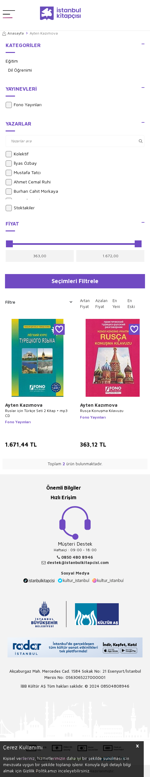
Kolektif (17, 154)
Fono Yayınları (24, 105)
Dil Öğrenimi (20, 70)
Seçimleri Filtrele (75, 280)
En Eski (131, 303)
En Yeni (116, 303)
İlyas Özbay (21, 163)
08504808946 (115, 686)
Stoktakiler (20, 208)
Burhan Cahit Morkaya (32, 191)
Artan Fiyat (85, 303)
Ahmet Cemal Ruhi (28, 182)
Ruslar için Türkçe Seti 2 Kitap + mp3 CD (36, 413)
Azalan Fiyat (101, 303)
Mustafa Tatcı (23, 173)
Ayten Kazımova (23, 405)
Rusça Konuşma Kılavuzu (101, 410)
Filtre (38, 302)
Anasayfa (13, 33)
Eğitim (12, 61)
